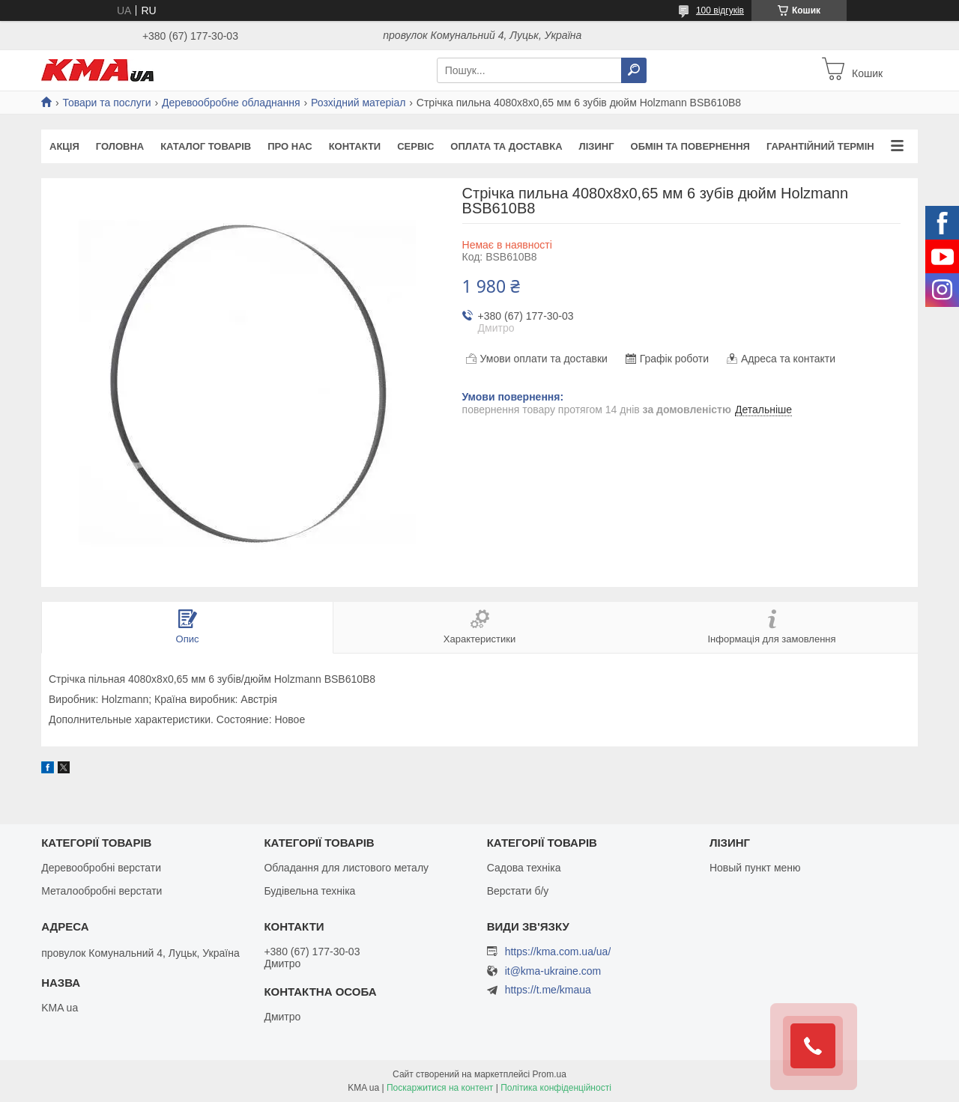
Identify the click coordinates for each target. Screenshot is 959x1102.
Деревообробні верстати (101, 868)
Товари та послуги (106, 103)
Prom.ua (549, 1074)
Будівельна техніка (309, 891)
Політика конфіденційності (555, 1088)
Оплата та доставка (506, 146)
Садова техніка (524, 868)
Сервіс (415, 146)
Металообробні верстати (101, 891)
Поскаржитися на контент (440, 1088)
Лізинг (596, 146)
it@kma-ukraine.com (553, 971)
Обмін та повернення (690, 146)
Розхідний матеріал (358, 103)
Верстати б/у (518, 891)
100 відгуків (720, 10)
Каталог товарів (205, 146)
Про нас (289, 146)
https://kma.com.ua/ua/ (558, 952)
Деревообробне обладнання (231, 103)
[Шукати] (634, 70)
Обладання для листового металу (346, 868)
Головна (120, 146)
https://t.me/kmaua (548, 990)
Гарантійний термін (820, 146)
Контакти (355, 146)
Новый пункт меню (755, 868)
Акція (64, 146)
